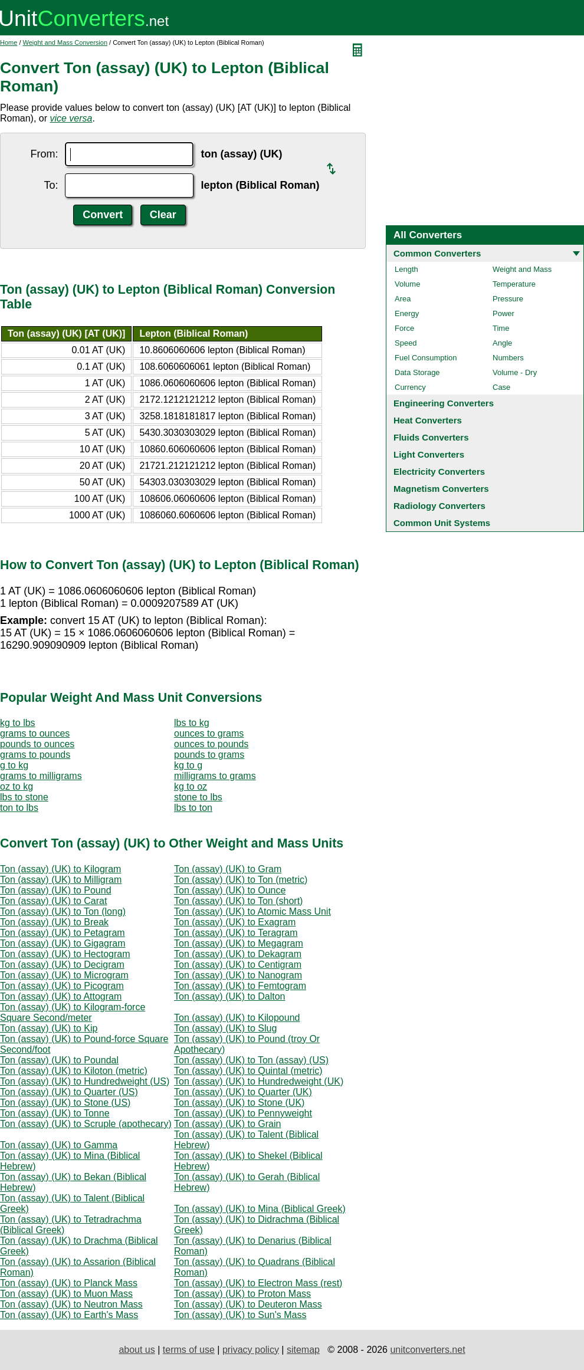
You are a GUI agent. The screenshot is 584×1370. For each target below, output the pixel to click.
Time (501, 328)
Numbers (508, 357)
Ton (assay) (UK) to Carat (53, 901)
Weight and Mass (522, 269)
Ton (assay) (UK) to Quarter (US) (69, 1092)
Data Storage (417, 372)
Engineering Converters (443, 403)
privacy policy (250, 1350)
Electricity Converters (439, 471)
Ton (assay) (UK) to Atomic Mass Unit (252, 911)
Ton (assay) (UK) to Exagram (235, 922)
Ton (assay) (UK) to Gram (227, 869)
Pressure (508, 298)
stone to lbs (198, 797)
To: (51, 185)
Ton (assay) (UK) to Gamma (58, 1145)
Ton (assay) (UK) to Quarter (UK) (243, 1092)
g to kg (14, 765)
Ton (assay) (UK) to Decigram (62, 965)
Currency (410, 387)
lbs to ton (193, 808)
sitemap (303, 1350)
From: (44, 154)
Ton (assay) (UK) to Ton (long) (63, 911)
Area (403, 298)
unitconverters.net (427, 1350)
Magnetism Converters (441, 489)
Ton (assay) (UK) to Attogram (61, 996)
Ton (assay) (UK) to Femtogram (240, 986)
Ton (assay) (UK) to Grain (227, 1124)
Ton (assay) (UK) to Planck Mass (68, 1283)
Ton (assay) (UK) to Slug (225, 1028)
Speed (406, 343)
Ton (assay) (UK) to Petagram (62, 933)
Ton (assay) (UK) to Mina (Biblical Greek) (260, 1209)
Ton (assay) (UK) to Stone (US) (65, 1103)
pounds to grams (209, 755)
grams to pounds (35, 755)
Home (8, 42)
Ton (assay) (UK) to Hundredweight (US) (84, 1081)
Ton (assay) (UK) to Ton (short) (238, 901)
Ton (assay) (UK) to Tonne (55, 1113)
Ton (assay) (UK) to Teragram (236, 933)
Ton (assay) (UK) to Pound (55, 890)
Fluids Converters (431, 437)
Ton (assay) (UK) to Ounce (230, 890)
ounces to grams (209, 733)
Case (501, 387)
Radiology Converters (439, 506)
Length (406, 269)
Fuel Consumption (426, 357)
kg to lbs (17, 723)
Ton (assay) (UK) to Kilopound (237, 1018)
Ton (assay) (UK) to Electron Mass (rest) (258, 1283)
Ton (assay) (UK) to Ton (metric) (240, 880)
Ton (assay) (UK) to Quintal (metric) (248, 1071)
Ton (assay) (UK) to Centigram (237, 965)
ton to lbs (19, 808)
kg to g (188, 765)
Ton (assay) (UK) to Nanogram (238, 975)
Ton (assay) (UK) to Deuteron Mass (248, 1304)
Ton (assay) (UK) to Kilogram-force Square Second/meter (72, 1012)
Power (503, 313)
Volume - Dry (515, 372)
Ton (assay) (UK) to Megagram (238, 943)
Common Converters (437, 253)
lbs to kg (191, 723)
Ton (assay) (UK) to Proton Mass (242, 1294)
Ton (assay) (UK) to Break (54, 922)
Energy (407, 313)
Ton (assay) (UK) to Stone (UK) (239, 1103)
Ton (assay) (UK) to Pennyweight (243, 1113)
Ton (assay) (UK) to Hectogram (65, 954)
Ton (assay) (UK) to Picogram (62, 986)
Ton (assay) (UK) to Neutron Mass (71, 1304)
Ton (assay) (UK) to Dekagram (237, 954)
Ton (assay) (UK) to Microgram (64, 975)
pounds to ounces (37, 744)
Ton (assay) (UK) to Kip (48, 1028)
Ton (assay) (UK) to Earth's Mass (69, 1315)
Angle (502, 343)
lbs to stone (24, 797)
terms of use (189, 1350)
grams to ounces (35, 733)
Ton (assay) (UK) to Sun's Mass (240, 1315)
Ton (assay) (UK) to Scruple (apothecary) (86, 1124)
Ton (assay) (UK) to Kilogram (60, 869)
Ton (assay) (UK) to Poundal (59, 1060)
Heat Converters (427, 420)
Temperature (514, 284)
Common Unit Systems (441, 523)
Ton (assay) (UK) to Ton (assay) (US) (251, 1060)
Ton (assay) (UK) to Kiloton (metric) (73, 1071)
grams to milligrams (41, 776)
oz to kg (16, 786)
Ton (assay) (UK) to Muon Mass (66, 1294)
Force (404, 328)
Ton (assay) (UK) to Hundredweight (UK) (258, 1081)
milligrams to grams (215, 776)
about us (137, 1350)
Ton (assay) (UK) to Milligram (61, 880)
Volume (407, 284)
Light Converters (428, 454)
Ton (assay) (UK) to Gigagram (63, 943)
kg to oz (190, 786)
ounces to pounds (211, 744)
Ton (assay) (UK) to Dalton (230, 996)
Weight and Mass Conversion (65, 42)
